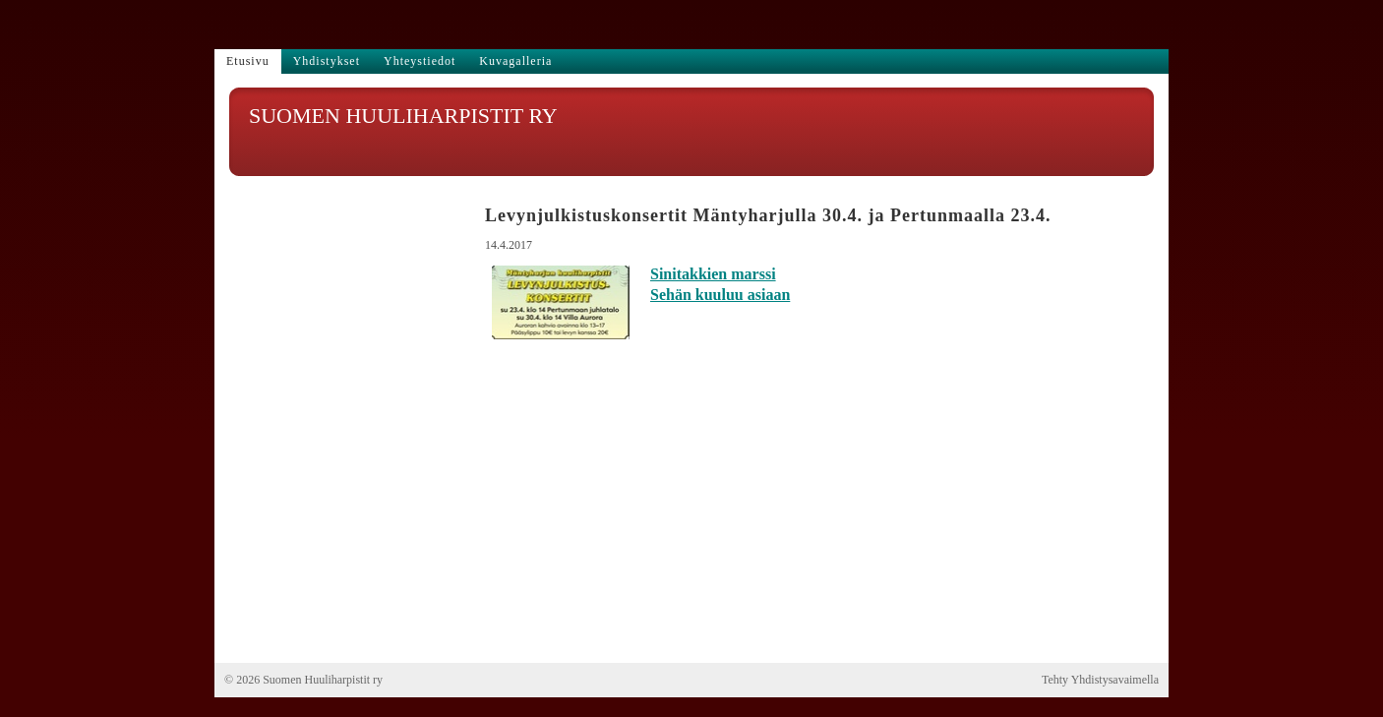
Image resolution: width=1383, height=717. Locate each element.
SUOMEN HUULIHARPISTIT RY (403, 115)
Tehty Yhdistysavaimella (1100, 680)
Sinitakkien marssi (713, 274)
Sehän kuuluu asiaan (720, 294)
